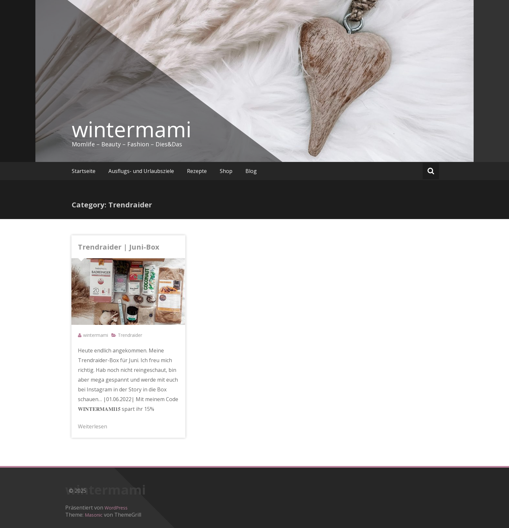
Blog (251, 171)
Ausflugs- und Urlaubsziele (141, 171)
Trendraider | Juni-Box (118, 247)
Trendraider (130, 335)
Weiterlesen (92, 426)
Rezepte (197, 171)
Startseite (83, 171)
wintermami (131, 129)
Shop (226, 171)
